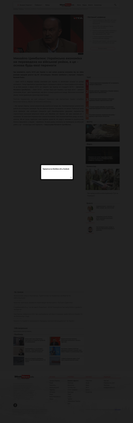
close (81, 217)
